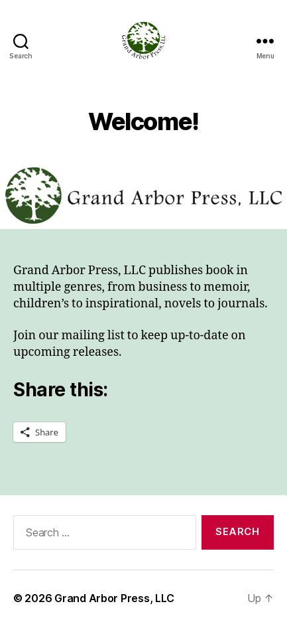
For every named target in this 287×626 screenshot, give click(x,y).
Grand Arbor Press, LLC (114, 598)
